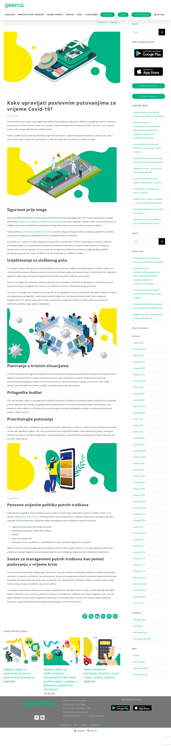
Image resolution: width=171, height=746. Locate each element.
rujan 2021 (138, 419)
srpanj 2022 (139, 393)
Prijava (137, 655)
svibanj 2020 (139, 476)
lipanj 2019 (139, 545)
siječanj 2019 (139, 577)
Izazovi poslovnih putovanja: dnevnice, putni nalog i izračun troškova (101, 673)
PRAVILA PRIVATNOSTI (71, 716)
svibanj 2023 (139, 362)
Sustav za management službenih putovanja (39, 221)
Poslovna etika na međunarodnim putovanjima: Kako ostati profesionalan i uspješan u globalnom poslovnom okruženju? (61, 679)
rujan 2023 (138, 342)
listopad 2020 (140, 450)
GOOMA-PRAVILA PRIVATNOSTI (75, 712)
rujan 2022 (138, 387)
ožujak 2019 (139, 564)
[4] (62, 61)
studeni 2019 (140, 514)
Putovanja (138, 626)
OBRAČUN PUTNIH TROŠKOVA (75, 700)
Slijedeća (114, 22)
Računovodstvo (141, 632)
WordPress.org (140, 674)
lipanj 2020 (139, 469)
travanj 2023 (139, 368)
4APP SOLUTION (106, 725)
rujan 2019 (138, 526)
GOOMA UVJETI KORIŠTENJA (74, 704)
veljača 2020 (139, 495)
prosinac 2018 (140, 583)
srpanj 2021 (139, 425)
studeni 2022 (140, 381)
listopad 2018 (140, 596)
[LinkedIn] (42, 717)
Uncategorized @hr (142, 638)
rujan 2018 (138, 603)
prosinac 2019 (140, 507)
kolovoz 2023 (140, 349)
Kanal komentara (141, 668)
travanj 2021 (139, 444)
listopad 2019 (140, 520)
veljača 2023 (139, 374)
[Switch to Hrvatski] (79, 730)
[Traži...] (145, 32)
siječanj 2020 (139, 501)
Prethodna (103, 22)
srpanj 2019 (139, 539)
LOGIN (123, 15)
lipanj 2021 (139, 431)
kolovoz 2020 (140, 457)
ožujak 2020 (139, 488)
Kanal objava (139, 661)
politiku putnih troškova (28, 516)
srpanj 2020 (139, 463)
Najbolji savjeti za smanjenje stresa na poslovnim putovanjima (19, 673)
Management (140, 619)
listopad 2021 (140, 412)
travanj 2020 (139, 482)
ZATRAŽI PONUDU (141, 15)
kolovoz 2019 (140, 533)
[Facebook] (36, 717)
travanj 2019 (139, 558)
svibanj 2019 (139, 552)
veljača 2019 (139, 571)
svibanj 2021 (139, 438)
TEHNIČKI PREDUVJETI (95, 716)
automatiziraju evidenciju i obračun (38, 231)
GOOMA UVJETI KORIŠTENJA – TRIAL (77, 708)
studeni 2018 (140, 590)
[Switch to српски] (92, 730)
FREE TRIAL (107, 15)
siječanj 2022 (139, 406)
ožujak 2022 (139, 400)
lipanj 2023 (139, 355)
